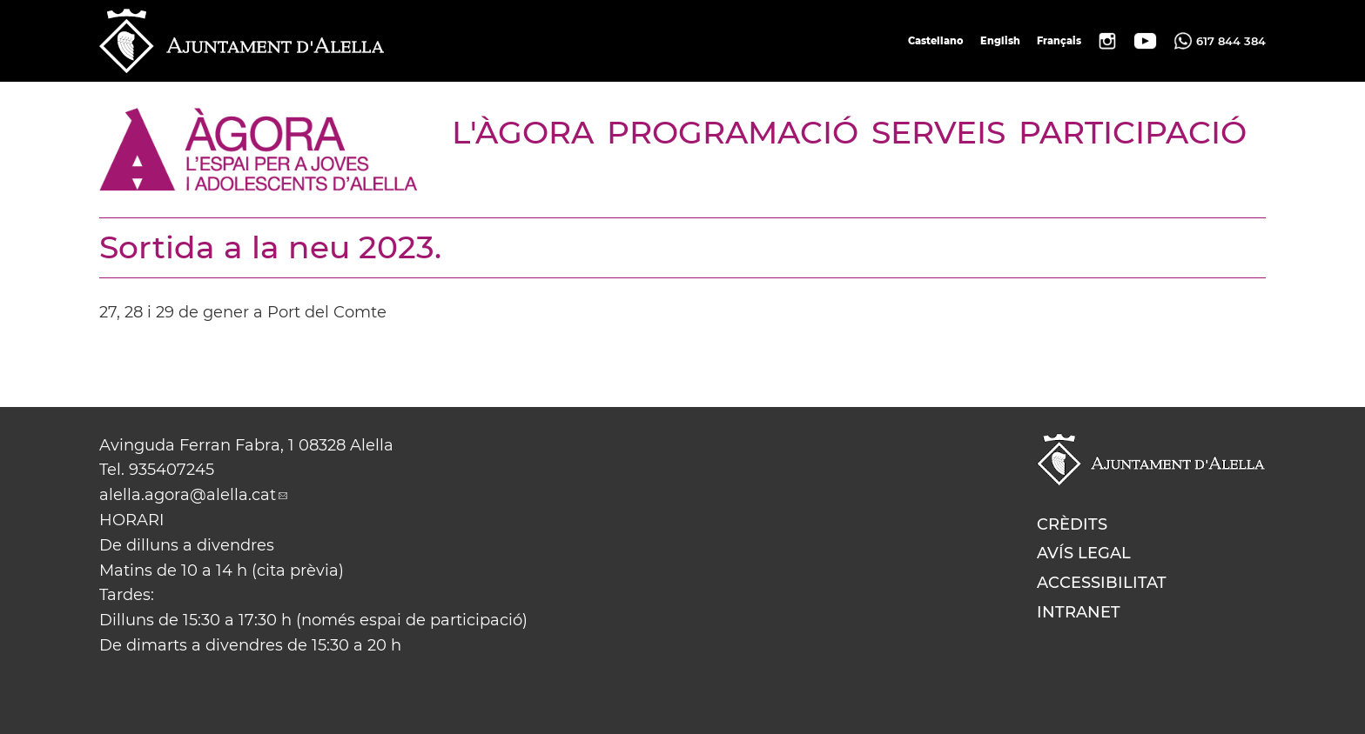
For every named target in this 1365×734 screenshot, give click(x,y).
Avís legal (1084, 553)
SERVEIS (938, 132)
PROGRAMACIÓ (732, 132)
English (1000, 41)
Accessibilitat (1102, 582)
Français (1059, 41)
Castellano (936, 41)
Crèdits (1072, 524)
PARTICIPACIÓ (1133, 132)
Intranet (1078, 612)
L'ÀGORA (523, 132)
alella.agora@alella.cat (187, 494)
